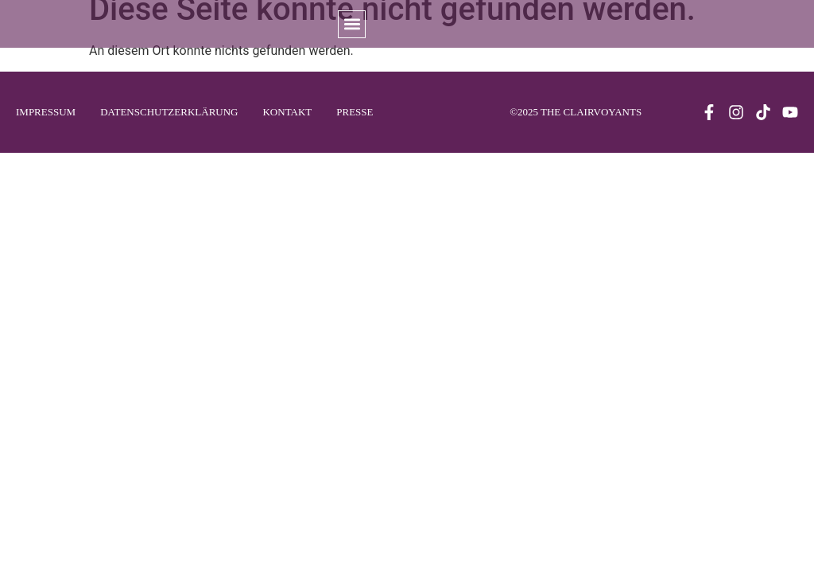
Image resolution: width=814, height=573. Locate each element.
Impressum (46, 112)
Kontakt (287, 112)
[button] (352, 24)
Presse (354, 112)
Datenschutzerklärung (169, 112)
